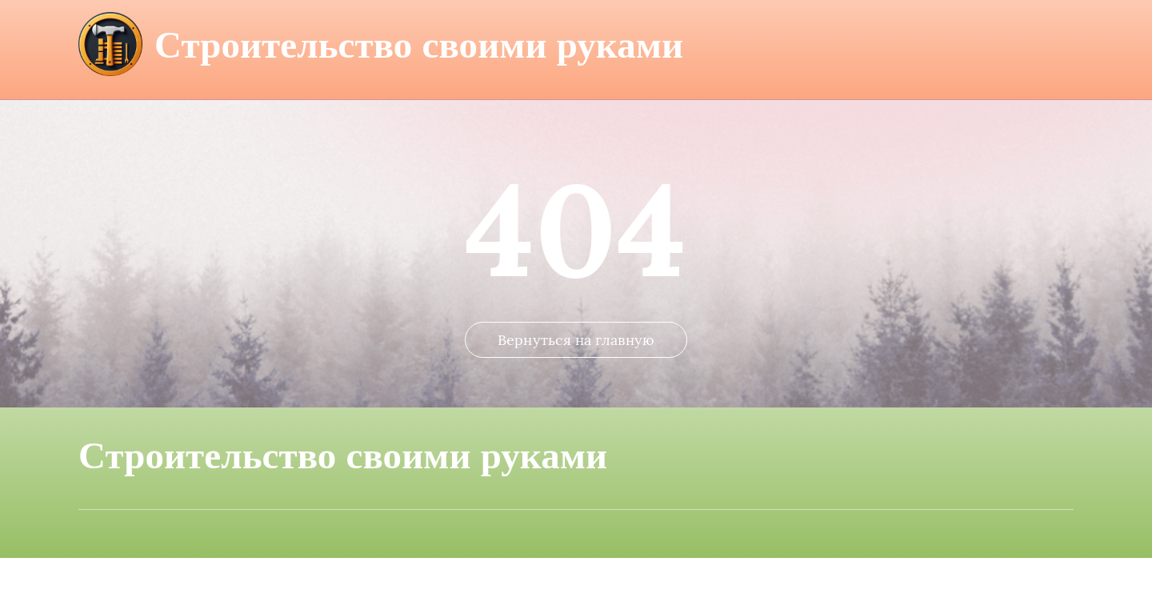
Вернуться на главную (576, 396)
